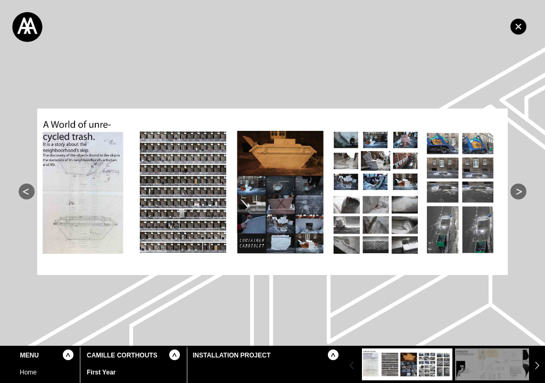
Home (518, 26)
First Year (101, 372)
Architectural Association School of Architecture (80, 27)
